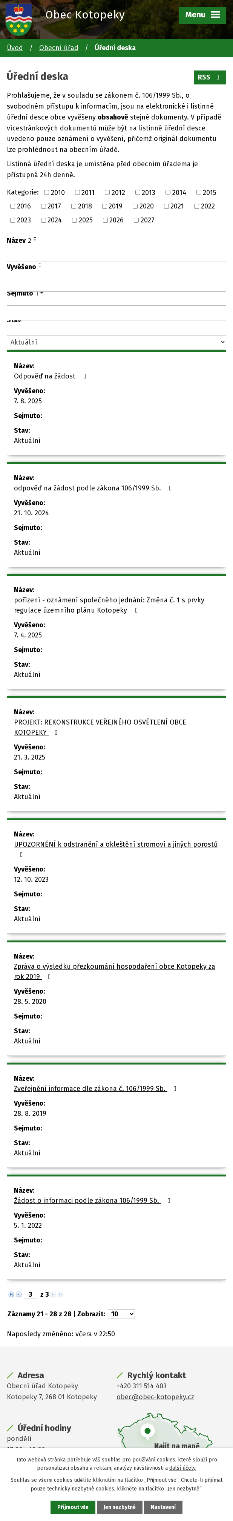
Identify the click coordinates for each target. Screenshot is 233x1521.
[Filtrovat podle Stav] (116, 342)
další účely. (182, 1468)
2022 (208, 206)
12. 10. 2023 (31, 879)
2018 (85, 206)
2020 (146, 206)
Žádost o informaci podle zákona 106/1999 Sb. (93, 1200)
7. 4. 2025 (28, 635)
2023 (24, 220)
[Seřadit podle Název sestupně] (35, 240)
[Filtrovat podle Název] (116, 254)
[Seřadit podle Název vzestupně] (35, 237)
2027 (148, 220)
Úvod (15, 48)
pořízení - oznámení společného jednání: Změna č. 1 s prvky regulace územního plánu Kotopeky (109, 605)
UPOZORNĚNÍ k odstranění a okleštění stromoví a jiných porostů (116, 849)
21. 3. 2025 (29, 757)
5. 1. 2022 (28, 1225)
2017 (54, 206)
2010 (58, 192)
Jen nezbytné (120, 1507)
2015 (209, 192)
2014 (179, 192)
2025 (86, 220)
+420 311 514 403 (141, 1386)
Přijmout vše (73, 1507)
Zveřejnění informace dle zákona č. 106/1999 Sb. (96, 1088)
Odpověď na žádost (51, 376)
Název (19, 240)
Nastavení (163, 1507)
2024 (55, 220)
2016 (24, 206)
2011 (88, 192)
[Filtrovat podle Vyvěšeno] (116, 284)
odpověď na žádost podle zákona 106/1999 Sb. (94, 488)
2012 (118, 192)
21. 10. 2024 (31, 513)
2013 (148, 192)
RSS (210, 77)
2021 (177, 206)
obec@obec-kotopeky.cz (155, 1397)
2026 (116, 220)
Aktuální (27, 441)
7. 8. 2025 (28, 401)
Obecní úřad (58, 48)
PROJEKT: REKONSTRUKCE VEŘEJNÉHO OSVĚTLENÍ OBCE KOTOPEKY (100, 727)
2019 (116, 206)
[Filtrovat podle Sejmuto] (116, 312)
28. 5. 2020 (30, 1001)
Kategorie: (23, 192)
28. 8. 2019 (30, 1113)
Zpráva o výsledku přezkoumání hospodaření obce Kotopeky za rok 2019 (114, 971)
